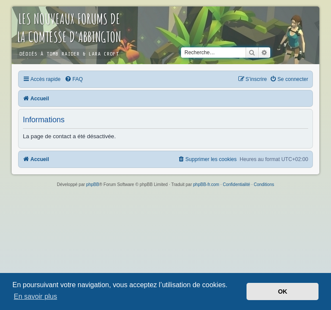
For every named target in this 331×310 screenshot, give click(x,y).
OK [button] (282, 291)
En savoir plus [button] (35, 296)
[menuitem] (74, 79)
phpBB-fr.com (206, 184)
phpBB (92, 184)
